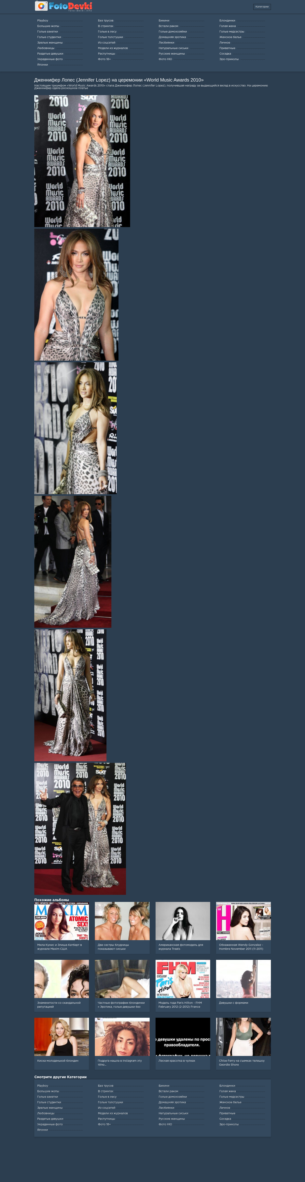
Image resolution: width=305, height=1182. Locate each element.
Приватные (227, 1113)
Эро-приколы (229, 1124)
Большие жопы (48, 1091)
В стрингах (105, 1091)
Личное (224, 1108)
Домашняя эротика (172, 1102)
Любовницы (45, 1113)
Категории (262, 7)
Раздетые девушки (50, 1119)
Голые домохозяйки (173, 1097)
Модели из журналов (113, 1113)
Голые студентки (49, 1102)
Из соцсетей (106, 1108)
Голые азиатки (47, 1097)
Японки (42, 1130)
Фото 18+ (104, 1124)
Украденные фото (50, 1124)
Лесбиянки (166, 1108)
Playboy (42, 1086)
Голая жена (227, 1091)
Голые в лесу (107, 1097)
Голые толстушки (110, 1102)
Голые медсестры (231, 1097)
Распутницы (106, 1119)
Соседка (225, 1119)
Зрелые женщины (50, 1108)
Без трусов (105, 1086)
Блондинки (227, 1086)
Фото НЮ (165, 1124)
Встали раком (168, 1091)
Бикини (164, 1086)
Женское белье (230, 1102)
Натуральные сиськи (173, 1113)
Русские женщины (172, 1119)
